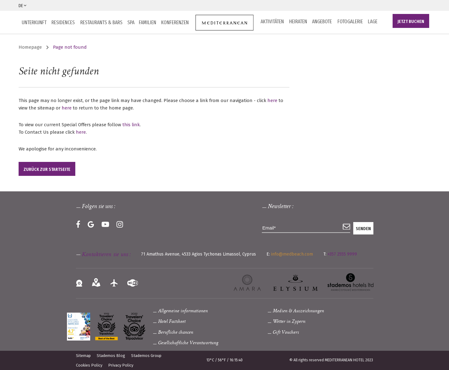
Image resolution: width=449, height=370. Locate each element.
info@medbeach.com (292, 254)
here (272, 100)
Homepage (30, 47)
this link (131, 124)
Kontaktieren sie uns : (106, 255)
